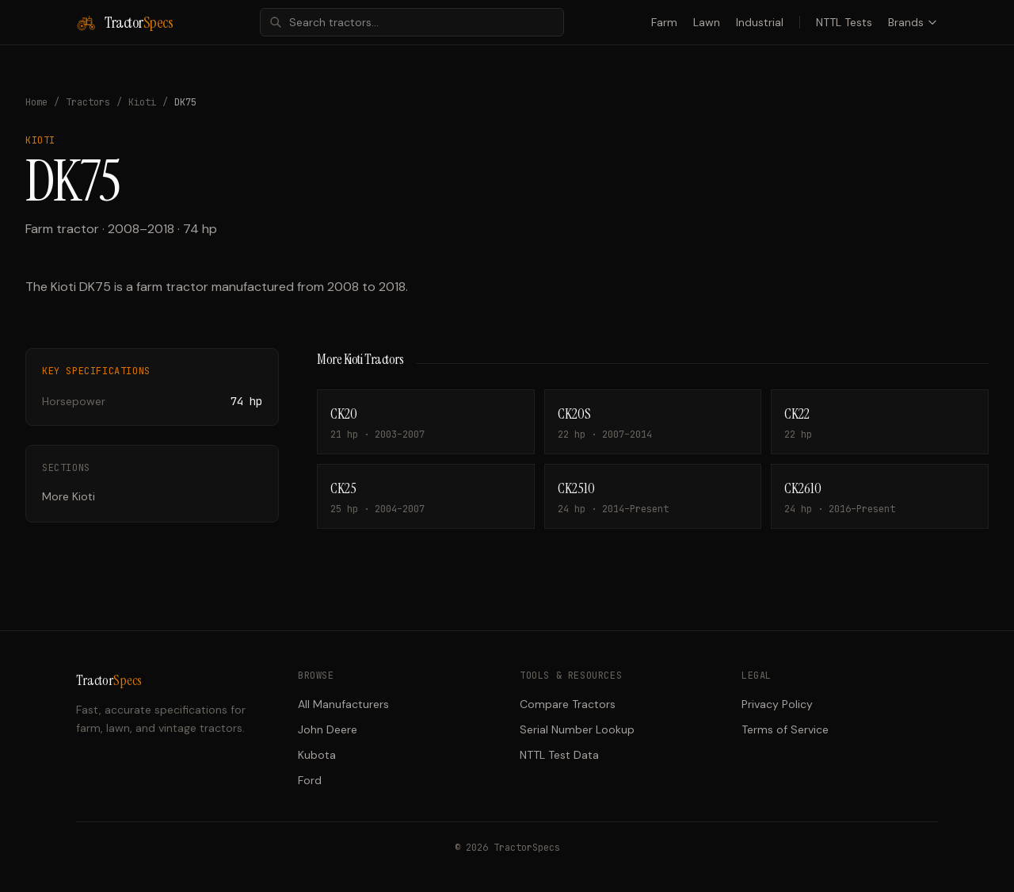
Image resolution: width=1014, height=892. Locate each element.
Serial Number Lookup (577, 729)
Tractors (88, 102)
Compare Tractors (568, 704)
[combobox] (412, 22)
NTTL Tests (844, 22)
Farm (664, 22)
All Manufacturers (343, 704)
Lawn (706, 22)
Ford (310, 780)
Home (36, 102)
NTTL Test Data (559, 755)
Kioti (142, 102)
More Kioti (68, 496)
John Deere (327, 729)
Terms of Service (785, 729)
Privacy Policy (777, 704)
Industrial (759, 22)
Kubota (317, 755)
